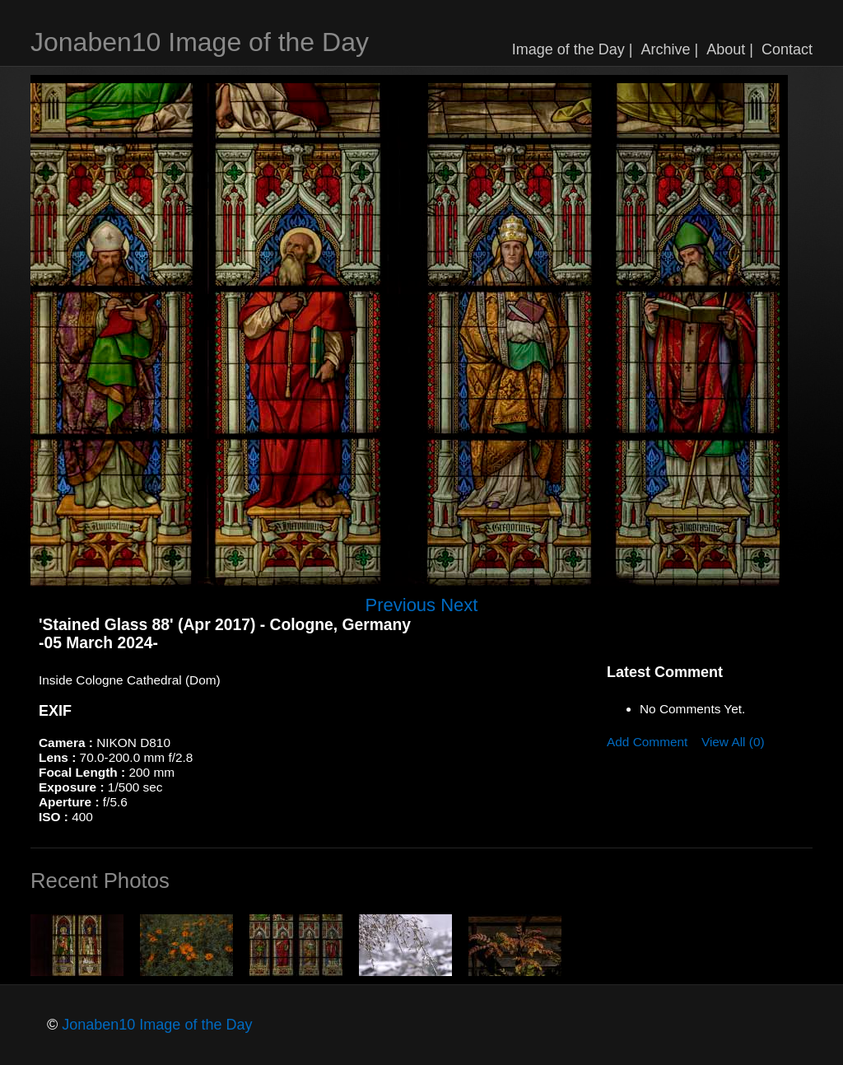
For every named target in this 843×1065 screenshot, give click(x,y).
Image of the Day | (572, 49)
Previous (401, 605)
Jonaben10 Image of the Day (199, 42)
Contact (787, 49)
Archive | (670, 49)
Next (458, 605)
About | (729, 49)
